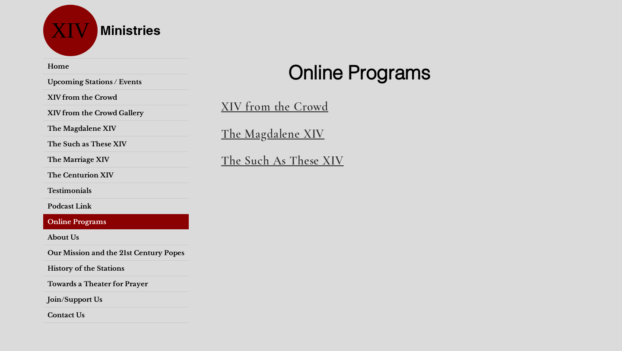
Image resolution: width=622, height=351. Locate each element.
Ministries (130, 30)
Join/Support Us (75, 299)
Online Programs (77, 222)
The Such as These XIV (87, 144)
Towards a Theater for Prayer (98, 284)
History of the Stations (86, 268)
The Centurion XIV (81, 175)
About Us (63, 237)
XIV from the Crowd (82, 97)
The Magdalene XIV (82, 128)
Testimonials (70, 191)
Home (58, 66)
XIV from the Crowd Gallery (96, 113)
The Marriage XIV (78, 159)
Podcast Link (70, 206)
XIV (70, 30)
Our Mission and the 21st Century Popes (116, 253)
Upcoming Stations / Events (95, 82)
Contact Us (66, 315)
